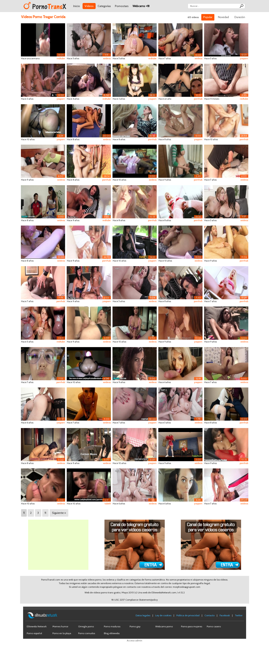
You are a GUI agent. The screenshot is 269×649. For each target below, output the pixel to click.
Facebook (225, 615)
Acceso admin (134, 640)
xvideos (107, 58)
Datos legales (143, 615)
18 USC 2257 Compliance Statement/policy (134, 599)
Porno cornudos (86, 633)
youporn (244, 58)
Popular (207, 17)
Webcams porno (164, 626)
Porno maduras (112, 626)
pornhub (198, 98)
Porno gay (135, 626)
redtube (61, 58)
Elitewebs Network (37, 626)
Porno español (34, 633)
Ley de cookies (163, 615)
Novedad (223, 17)
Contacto (210, 615)
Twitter (238, 615)
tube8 (108, 503)
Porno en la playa (61, 633)
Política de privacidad (187, 615)
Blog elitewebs (112, 633)
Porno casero (214, 626)
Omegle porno (86, 626)
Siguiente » (59, 513)
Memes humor (60, 626)
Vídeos (89, 6)
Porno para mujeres (191, 626)
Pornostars (122, 6)
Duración (239, 17)
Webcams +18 (141, 6)
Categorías (104, 6)
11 (45, 513)
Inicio (76, 6)
